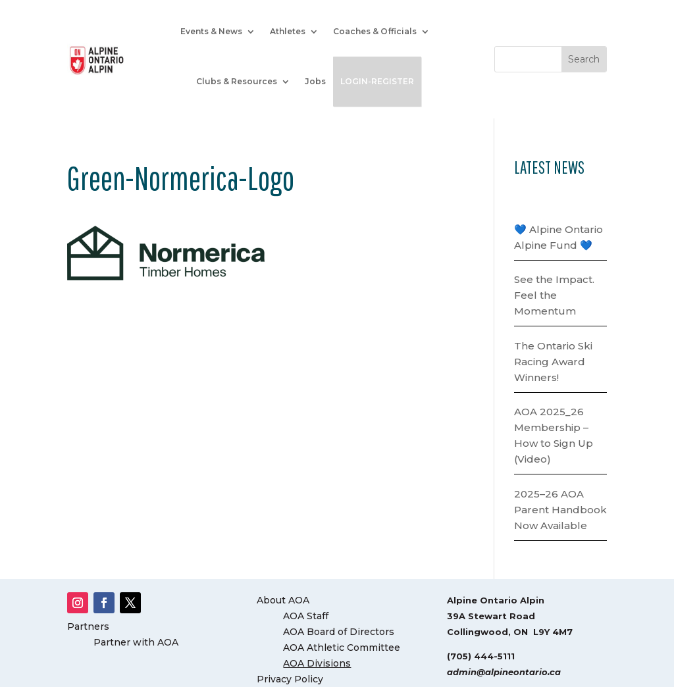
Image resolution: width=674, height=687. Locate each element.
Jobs (315, 81)
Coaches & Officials (375, 31)
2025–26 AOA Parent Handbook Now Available (560, 510)
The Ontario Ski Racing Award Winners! (553, 362)
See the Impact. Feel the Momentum (554, 295)
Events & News (211, 31)
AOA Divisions (317, 663)
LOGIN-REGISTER (377, 81)
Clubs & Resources (236, 81)
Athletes (287, 31)
